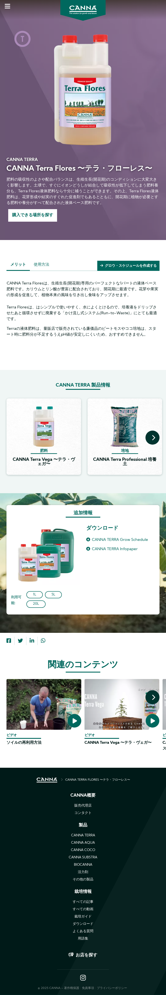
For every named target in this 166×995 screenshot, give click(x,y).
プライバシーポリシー (112, 988)
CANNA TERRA (83, 836)
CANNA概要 (83, 796)
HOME (47, 780)
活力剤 (83, 872)
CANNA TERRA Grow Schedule (120, 540)
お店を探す (86, 956)
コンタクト (83, 813)
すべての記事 (83, 902)
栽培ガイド (83, 917)
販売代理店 (83, 806)
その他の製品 (83, 880)
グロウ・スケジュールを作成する (131, 266)
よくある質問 (83, 931)
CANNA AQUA (83, 843)
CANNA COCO (83, 850)
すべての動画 (83, 909)
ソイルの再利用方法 (24, 743)
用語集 (83, 939)
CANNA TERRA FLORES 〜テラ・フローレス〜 (97, 780)
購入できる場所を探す (33, 215)
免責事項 (88, 988)
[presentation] (152, 438)
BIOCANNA (83, 865)
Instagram (83, 978)
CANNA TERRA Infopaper (115, 550)
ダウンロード (83, 924)
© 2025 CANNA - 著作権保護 (58, 988)
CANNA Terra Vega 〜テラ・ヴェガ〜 (118, 743)
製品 (83, 826)
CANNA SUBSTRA (83, 858)
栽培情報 (83, 892)
